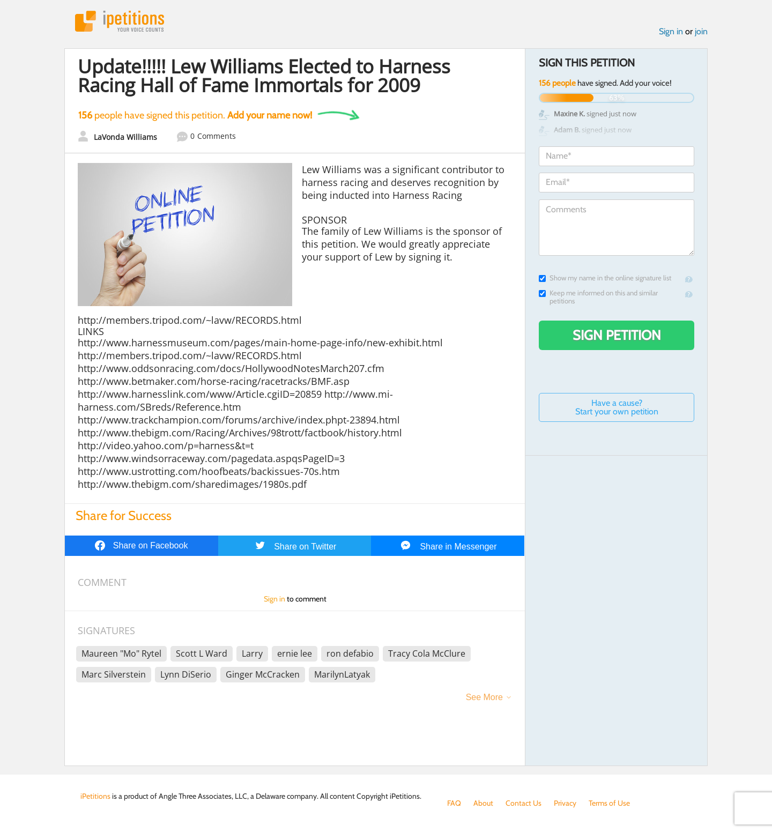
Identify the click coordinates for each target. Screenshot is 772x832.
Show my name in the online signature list (605, 278)
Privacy (565, 803)
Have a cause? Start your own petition (616, 407)
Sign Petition (617, 335)
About (483, 803)
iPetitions (119, 21)
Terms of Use (609, 803)
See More (484, 697)
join (701, 31)
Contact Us (523, 803)
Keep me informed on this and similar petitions (598, 297)
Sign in (671, 31)
